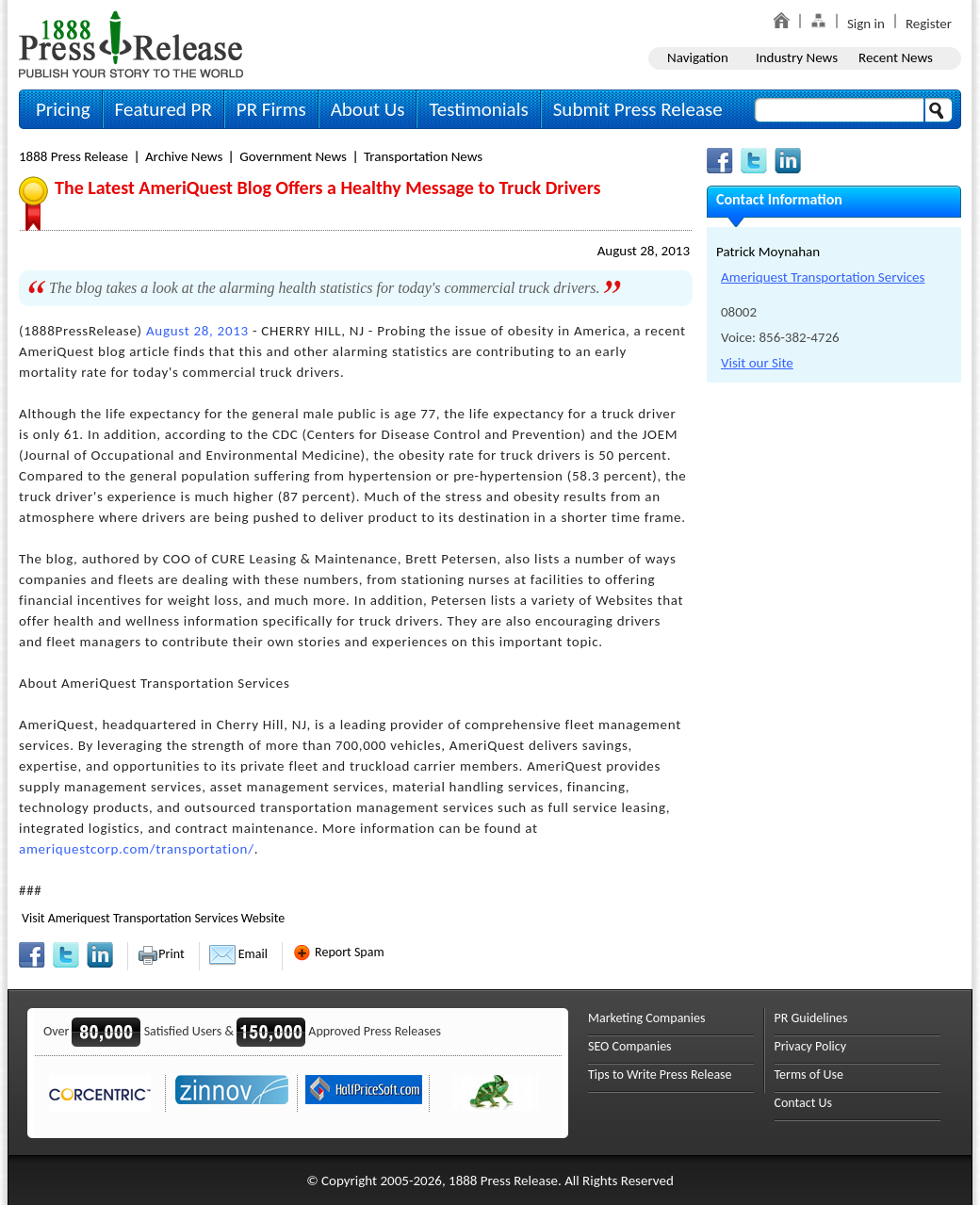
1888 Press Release (73, 156)
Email (238, 954)
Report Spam (338, 952)
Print (161, 954)
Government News (293, 156)
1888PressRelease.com (131, 43)
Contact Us (804, 1103)
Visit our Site (757, 362)
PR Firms (271, 109)
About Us (368, 109)
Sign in (866, 23)
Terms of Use (809, 1075)
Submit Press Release (638, 109)
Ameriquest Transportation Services (822, 277)
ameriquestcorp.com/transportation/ (136, 848)
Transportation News (423, 156)
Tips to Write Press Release (660, 1075)
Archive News (183, 156)
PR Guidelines (811, 1018)
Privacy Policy (811, 1046)
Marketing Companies (646, 1018)
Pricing (63, 109)
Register (929, 23)
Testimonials (478, 109)
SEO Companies (630, 1046)
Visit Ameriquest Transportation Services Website (153, 918)
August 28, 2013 (643, 250)
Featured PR (163, 109)
